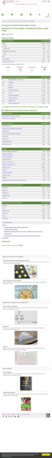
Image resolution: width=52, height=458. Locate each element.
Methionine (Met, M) (7, 144)
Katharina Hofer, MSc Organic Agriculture (16, 227)
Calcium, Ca (4, 198)
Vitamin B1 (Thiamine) (7, 172)
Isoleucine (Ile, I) (6, 131)
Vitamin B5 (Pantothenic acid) (9, 164)
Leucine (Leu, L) (5, 139)
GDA (23, 64)
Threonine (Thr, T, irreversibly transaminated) (12, 128)
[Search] (28, 1)
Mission (13, 414)
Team (8, 414)
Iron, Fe (10, 92)
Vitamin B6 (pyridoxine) (13, 95)
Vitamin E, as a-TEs (6, 167)
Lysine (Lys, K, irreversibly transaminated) (11, 133)
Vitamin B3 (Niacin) (12, 98)
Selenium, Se (5, 218)
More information (7, 456)
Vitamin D (4, 177)
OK (46, 454)
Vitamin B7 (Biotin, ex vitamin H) (15, 79)
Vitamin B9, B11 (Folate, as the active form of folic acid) (14, 180)
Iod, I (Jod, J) (5, 213)
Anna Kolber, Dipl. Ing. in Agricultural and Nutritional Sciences (22, 236)
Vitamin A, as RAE (6, 175)
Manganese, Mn (11, 100)
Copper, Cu (10, 85)
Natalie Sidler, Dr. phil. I (11, 229)
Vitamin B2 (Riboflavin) (13, 90)
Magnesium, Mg (5, 195)
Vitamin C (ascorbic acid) (14, 103)
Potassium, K (11, 82)
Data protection (25, 414)
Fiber (3, 56)
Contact (18, 414)
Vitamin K (4, 170)
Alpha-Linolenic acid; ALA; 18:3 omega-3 (11, 116)
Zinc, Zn (4, 216)
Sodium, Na (10, 87)
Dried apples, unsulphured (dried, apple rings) (18, 21)
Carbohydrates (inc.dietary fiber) (9, 51)
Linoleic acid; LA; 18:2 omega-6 (9, 118)
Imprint (4, 414)
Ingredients (4, 21)
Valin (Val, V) (5, 136)
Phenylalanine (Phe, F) (7, 141)
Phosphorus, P (5, 192)
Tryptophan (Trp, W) (6, 126)
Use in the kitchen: (7, 222)
